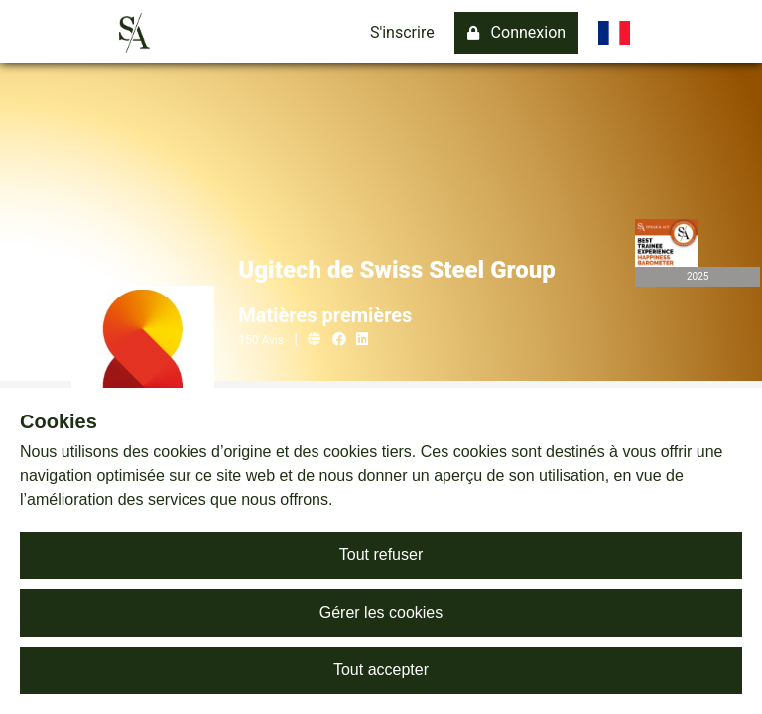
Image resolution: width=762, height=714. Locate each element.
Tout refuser (381, 554)
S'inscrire (402, 32)
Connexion (516, 32)
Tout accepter (381, 669)
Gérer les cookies (381, 612)
